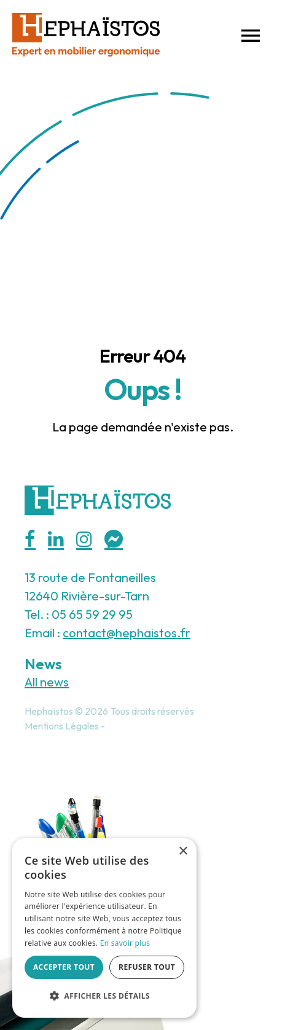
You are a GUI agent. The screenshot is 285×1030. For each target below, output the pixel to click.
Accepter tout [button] (64, 967)
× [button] (182, 851)
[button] (250, 34)
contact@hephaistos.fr (126, 632)
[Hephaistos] (86, 33)
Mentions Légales (62, 726)
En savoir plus (125, 943)
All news (47, 682)
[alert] (104, 928)
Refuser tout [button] (147, 967)
